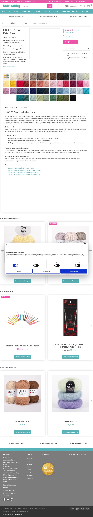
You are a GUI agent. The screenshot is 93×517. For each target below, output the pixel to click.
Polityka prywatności (20, 511)
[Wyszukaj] (50, 6)
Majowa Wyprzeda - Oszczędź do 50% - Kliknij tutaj (18, 1)
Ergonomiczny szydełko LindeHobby (22, 346)
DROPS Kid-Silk (70, 422)
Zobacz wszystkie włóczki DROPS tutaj (21, 168)
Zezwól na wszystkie (74, 271)
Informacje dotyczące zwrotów (9, 494)
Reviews (24, 107)
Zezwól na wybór (46, 271)
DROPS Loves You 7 (23, 422)
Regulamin (6, 511)
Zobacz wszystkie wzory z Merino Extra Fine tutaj (24, 174)
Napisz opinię (69, 32)
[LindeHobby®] (10, 6)
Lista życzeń (71, 6)
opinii (77, 30)
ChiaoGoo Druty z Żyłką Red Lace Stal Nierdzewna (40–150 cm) (70, 346)
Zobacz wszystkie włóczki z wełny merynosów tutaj (24, 170)
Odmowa (19, 271)
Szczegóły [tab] (46, 248)
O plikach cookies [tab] (74, 248)
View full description (9, 67)
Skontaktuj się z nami (54, 1)
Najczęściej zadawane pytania (9, 486)
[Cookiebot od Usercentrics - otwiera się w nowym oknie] (79, 244)
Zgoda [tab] (18, 248)
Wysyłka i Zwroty (68, 1)
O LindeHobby (81, 1)
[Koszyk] (86, 6)
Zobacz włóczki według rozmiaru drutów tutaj (23, 172)
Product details (11, 107)
